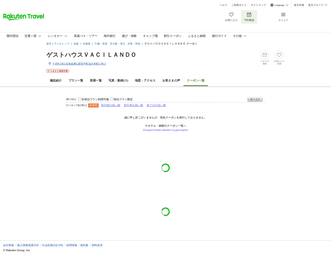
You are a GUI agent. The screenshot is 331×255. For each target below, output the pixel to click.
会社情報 (8, 245)
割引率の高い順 (133, 105)
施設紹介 (56, 80)
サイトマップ (258, 5)
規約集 (84, 245)
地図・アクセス (145, 80)
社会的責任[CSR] (52, 245)
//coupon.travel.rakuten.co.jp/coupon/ (165, 130)
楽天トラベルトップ (57, 43)
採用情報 (71, 245)
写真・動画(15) (118, 80)
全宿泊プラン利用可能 (95, 99)
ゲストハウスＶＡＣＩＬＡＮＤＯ (91, 55)
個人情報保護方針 (28, 245)
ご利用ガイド (239, 5)
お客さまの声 (171, 80)
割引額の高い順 (110, 105)
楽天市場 (299, 5)
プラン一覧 (75, 80)
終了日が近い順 (156, 105)
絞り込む (254, 100)
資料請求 (97, 245)
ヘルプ (223, 5)
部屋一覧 (96, 80)
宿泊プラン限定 (123, 99)
